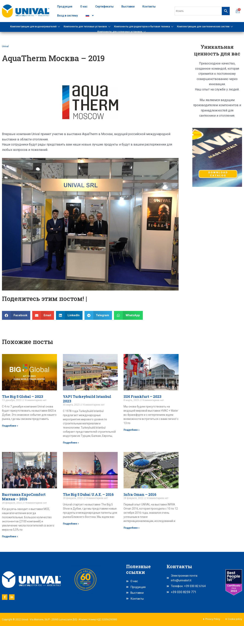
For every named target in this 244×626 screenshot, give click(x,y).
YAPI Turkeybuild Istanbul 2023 (87, 398)
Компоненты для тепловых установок (87, 26)
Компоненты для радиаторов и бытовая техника (144, 26)
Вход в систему (67, 15)
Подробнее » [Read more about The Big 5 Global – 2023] (10, 425)
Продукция (64, 6)
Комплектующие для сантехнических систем (205, 26)
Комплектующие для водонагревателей (35, 26)
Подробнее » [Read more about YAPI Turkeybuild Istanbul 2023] (71, 442)
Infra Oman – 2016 (140, 494)
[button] (16, 315)
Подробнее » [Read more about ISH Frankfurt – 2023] (131, 430)
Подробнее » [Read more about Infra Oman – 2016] (131, 528)
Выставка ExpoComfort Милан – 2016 (24, 497)
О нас (83, 6)
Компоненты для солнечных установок (122, 31)
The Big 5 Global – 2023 (22, 396)
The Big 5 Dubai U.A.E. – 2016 (88, 494)
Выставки (128, 6)
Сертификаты (104, 6)
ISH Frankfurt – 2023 (142, 396)
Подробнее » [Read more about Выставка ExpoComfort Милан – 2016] (10, 536)
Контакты (149, 6)
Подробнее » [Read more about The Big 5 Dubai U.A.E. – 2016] (71, 524)
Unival (5, 46)
